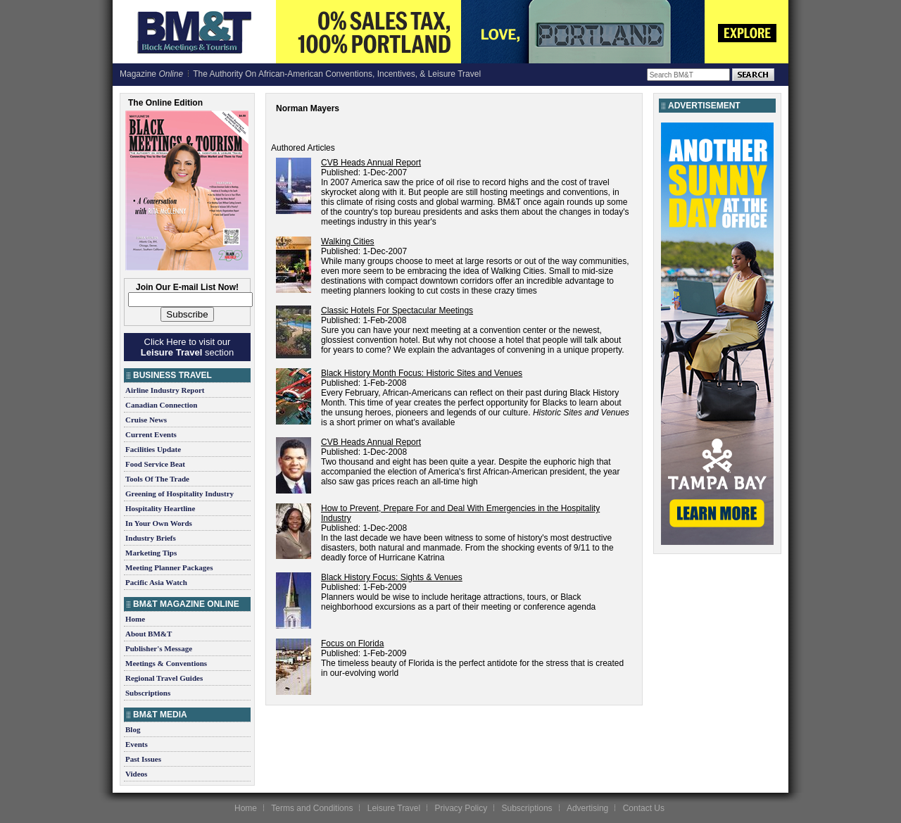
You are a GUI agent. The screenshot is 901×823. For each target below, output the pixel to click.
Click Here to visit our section (187, 347)
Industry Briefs (150, 538)
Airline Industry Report (164, 390)
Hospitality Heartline (160, 508)
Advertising (587, 808)
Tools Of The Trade (157, 479)
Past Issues (143, 759)
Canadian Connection (161, 405)
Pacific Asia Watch (156, 582)
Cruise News (146, 419)
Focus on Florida (352, 643)
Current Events (151, 434)
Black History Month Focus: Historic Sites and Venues (421, 373)
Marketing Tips (151, 552)
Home (135, 619)
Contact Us (643, 808)
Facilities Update (153, 449)
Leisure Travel (393, 808)
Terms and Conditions (312, 808)
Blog (132, 729)
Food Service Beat (155, 464)
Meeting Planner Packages (169, 567)
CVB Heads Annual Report (371, 163)
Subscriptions (147, 693)
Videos (136, 773)
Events (136, 744)
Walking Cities (347, 241)
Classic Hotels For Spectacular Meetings (397, 310)
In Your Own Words (158, 523)
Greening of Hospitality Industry (179, 493)
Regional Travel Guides (164, 678)
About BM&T (148, 633)
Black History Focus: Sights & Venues (391, 577)
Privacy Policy (460, 808)
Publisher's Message (158, 648)
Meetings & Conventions (166, 663)
